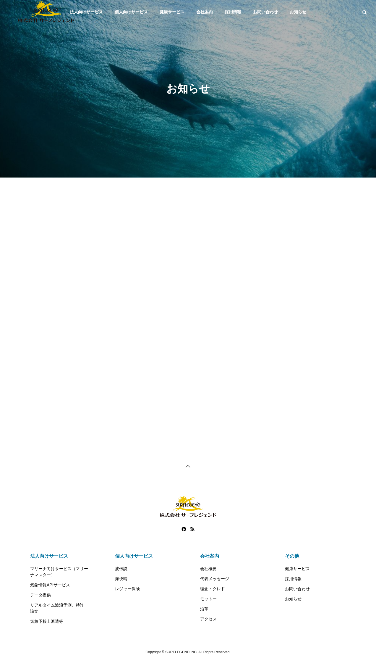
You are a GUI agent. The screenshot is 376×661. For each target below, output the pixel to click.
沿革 (204, 609)
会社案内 (204, 11)
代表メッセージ (214, 578)
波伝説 (121, 568)
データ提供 (40, 595)
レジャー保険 (127, 588)
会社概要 (208, 568)
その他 (292, 556)
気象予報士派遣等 (46, 621)
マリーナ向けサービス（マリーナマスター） (59, 571)
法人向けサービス (49, 556)
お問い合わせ (265, 11)
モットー (208, 598)
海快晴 (121, 578)
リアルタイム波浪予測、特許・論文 (59, 608)
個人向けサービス (131, 11)
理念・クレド (212, 588)
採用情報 (233, 11)
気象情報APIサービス (50, 585)
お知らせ (298, 11)
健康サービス (172, 11)
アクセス (208, 619)
